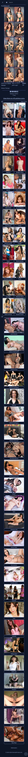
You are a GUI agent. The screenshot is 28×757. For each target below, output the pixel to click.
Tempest (14, 689)
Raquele (14, 600)
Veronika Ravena (14, 458)
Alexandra (19, 154)
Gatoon (8, 190)
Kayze (8, 261)
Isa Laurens (14, 565)
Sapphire (8, 172)
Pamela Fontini (20, 314)
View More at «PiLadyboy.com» (14, 98)
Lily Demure (8, 225)
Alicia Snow (8, 208)
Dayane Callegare (19, 119)
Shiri (8, 119)
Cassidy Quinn (14, 583)
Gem (14, 511)
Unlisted (14, 636)
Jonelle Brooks (14, 725)
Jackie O (20, 136)
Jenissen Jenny (8, 243)
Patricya (14, 405)
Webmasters (14, 748)
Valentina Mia (14, 529)
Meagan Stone (19, 172)
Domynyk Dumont (8, 279)
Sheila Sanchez (19, 261)
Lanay (19, 225)
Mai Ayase (8, 136)
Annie (8, 154)
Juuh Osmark (14, 334)
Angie (14, 707)
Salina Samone (8, 314)
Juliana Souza (14, 369)
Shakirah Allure (20, 296)
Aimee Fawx (14, 547)
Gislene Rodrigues (14, 423)
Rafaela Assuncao (14, 440)
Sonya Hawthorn (20, 190)
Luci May (8, 296)
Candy (20, 243)
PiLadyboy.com (5, 6)
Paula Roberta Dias (14, 476)
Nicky (14, 494)
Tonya (19, 279)
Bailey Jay (14, 671)
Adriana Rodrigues (14, 387)
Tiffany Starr (14, 654)
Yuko (14, 618)
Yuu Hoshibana (20, 208)
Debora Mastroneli (14, 352)
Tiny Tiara (13, 743)
